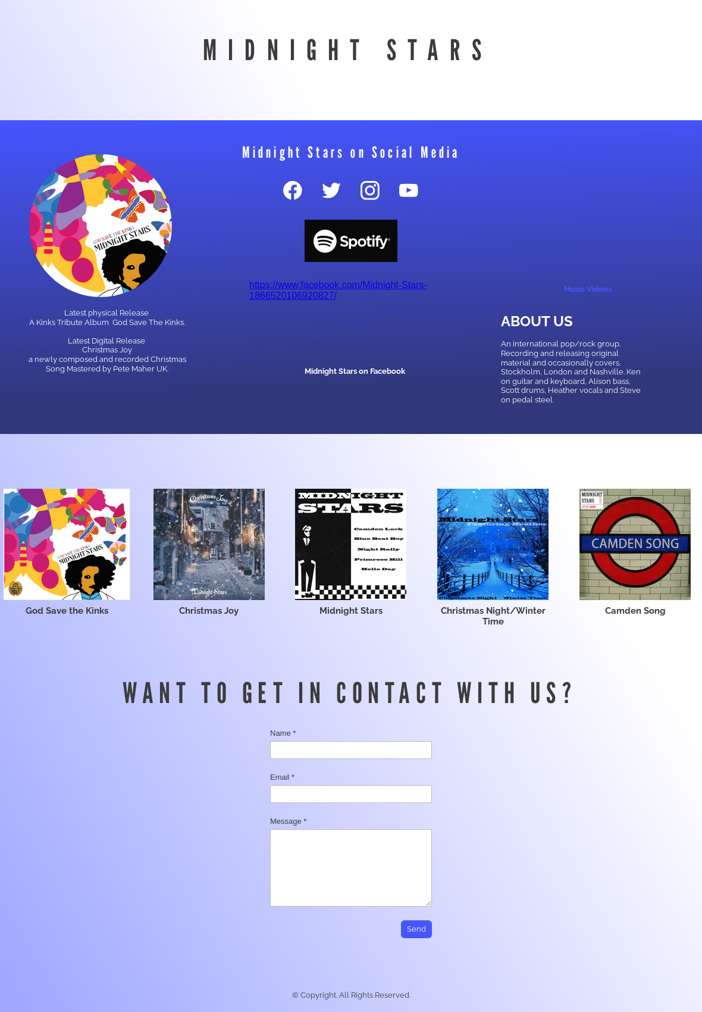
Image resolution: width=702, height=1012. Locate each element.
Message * (288, 821)
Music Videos (588, 289)
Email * (282, 777)
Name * (283, 733)
